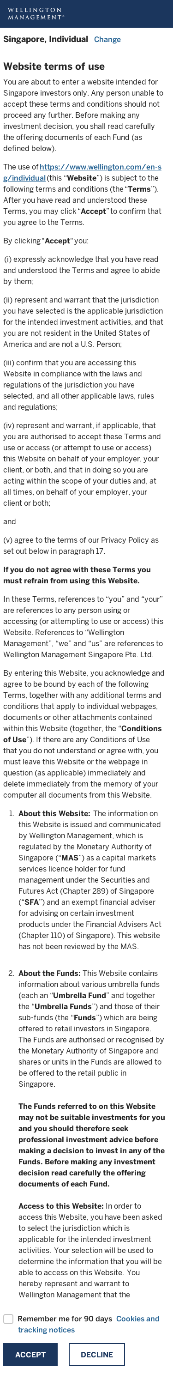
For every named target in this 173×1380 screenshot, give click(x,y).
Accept (30, 1354)
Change (107, 39)
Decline (97, 1354)
